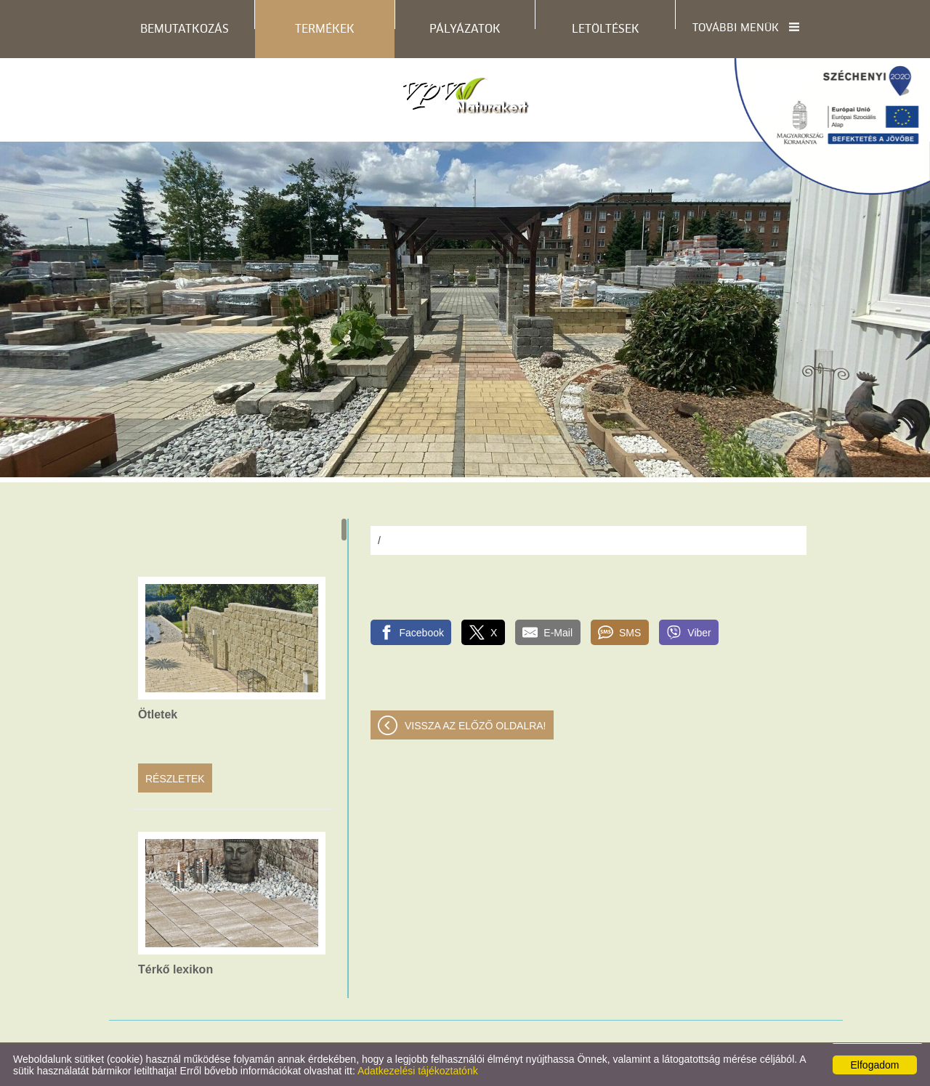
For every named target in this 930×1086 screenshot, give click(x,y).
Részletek (175, 779)
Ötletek (157, 714)
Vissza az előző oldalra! (475, 726)
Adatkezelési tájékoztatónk (417, 1071)
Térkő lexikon (175, 969)
